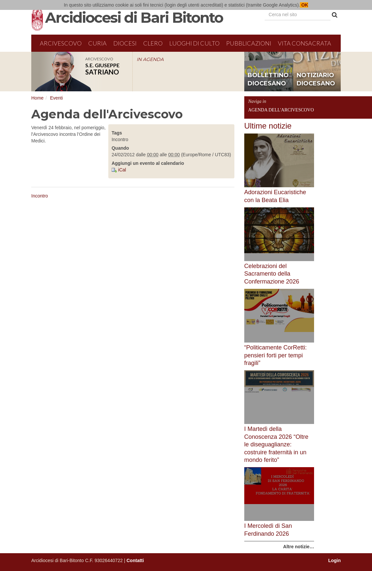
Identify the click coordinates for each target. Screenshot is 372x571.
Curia (97, 43)
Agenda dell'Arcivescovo (281, 109)
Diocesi (125, 43)
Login (334, 560)
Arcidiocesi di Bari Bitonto (134, 17)
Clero (153, 43)
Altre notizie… (298, 546)
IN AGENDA (150, 59)
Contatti (135, 560)
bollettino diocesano (268, 79)
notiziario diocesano (316, 79)
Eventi (56, 98)
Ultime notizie (268, 125)
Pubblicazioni (248, 43)
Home (37, 98)
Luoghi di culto (194, 43)
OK (304, 5)
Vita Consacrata (304, 43)
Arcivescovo (61, 43)
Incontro (39, 195)
